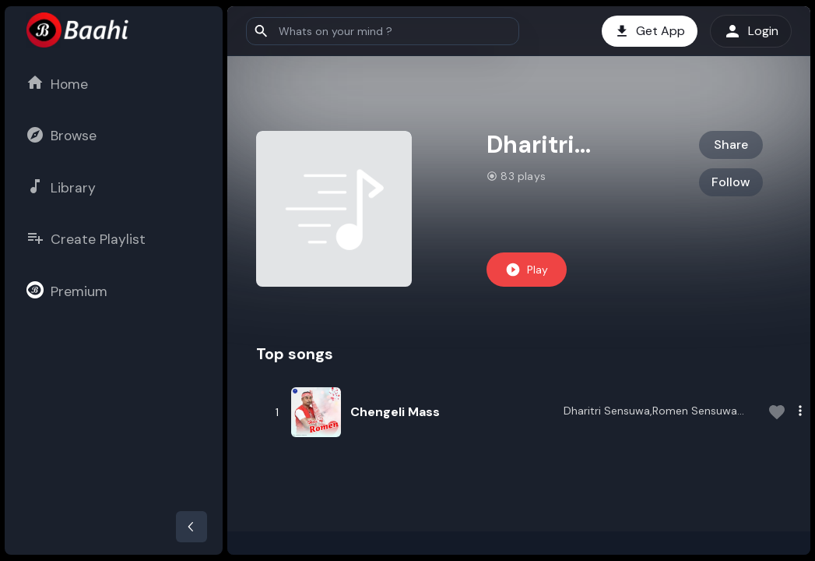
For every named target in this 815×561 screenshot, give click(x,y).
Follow (730, 182)
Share (731, 144)
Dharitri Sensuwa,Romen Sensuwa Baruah (650, 413)
